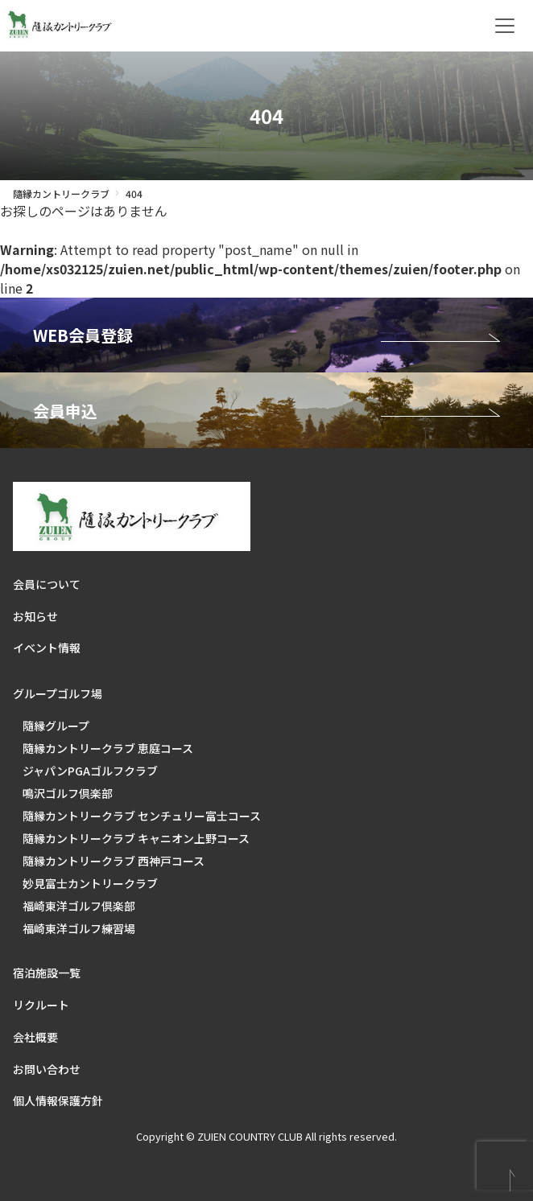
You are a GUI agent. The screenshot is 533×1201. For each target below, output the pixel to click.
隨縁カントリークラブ (61, 193)
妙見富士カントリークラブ (90, 883)
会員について (47, 584)
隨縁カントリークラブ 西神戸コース (114, 861)
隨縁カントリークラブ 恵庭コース (108, 748)
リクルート (41, 1005)
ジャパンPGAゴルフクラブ (90, 771)
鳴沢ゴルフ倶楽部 (68, 793)
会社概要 (35, 1037)
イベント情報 (47, 648)
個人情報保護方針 (58, 1100)
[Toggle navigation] (505, 25)
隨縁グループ (56, 726)
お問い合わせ (47, 1069)
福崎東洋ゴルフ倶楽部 (79, 906)
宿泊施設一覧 (47, 973)
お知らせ (35, 616)
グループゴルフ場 (57, 693)
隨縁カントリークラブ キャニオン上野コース (136, 838)
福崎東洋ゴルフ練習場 (79, 928)
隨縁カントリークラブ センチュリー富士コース (142, 816)
